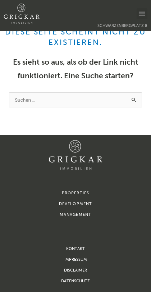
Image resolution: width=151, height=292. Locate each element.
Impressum (75, 259)
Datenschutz (75, 281)
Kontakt (75, 248)
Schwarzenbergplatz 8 (122, 25)
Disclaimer (75, 270)
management (75, 214)
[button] (142, 13)
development (75, 203)
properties (75, 193)
